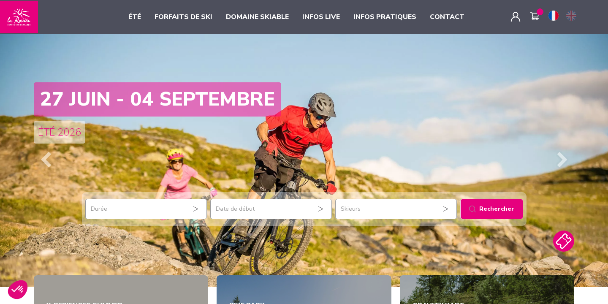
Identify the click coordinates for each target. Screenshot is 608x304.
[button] (45, 160)
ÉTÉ (134, 17)
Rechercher (491, 209)
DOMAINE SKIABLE (257, 17)
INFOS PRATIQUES (384, 17)
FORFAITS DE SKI (183, 17)
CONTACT (447, 17)
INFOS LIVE (321, 17)
